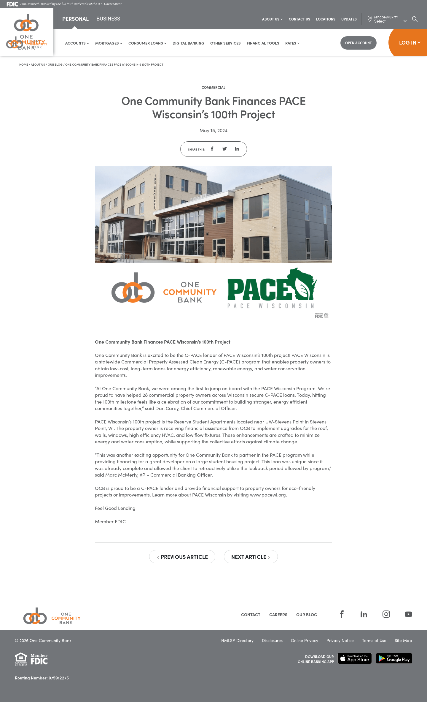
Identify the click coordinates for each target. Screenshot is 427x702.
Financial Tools (263, 43)
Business (108, 19)
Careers (278, 615)
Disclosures (272, 641)
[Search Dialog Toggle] (415, 19)
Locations (325, 19)
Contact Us (299, 19)
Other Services (225, 43)
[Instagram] (386, 614)
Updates (349, 19)
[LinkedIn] (364, 614)
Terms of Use (374, 641)
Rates (292, 43)
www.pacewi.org (268, 494)
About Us (272, 19)
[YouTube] (404, 614)
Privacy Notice (340, 641)
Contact (250, 615)
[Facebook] (342, 614)
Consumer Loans (147, 43)
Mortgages (108, 43)
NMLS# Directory (237, 641)
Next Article (250, 557)
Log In (410, 42)
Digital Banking (188, 43)
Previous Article (182, 557)
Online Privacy (304, 641)
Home (23, 65)
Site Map (403, 641)
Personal (75, 19)
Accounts (77, 43)
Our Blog (55, 65)
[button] (212, 149)
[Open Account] (358, 43)
